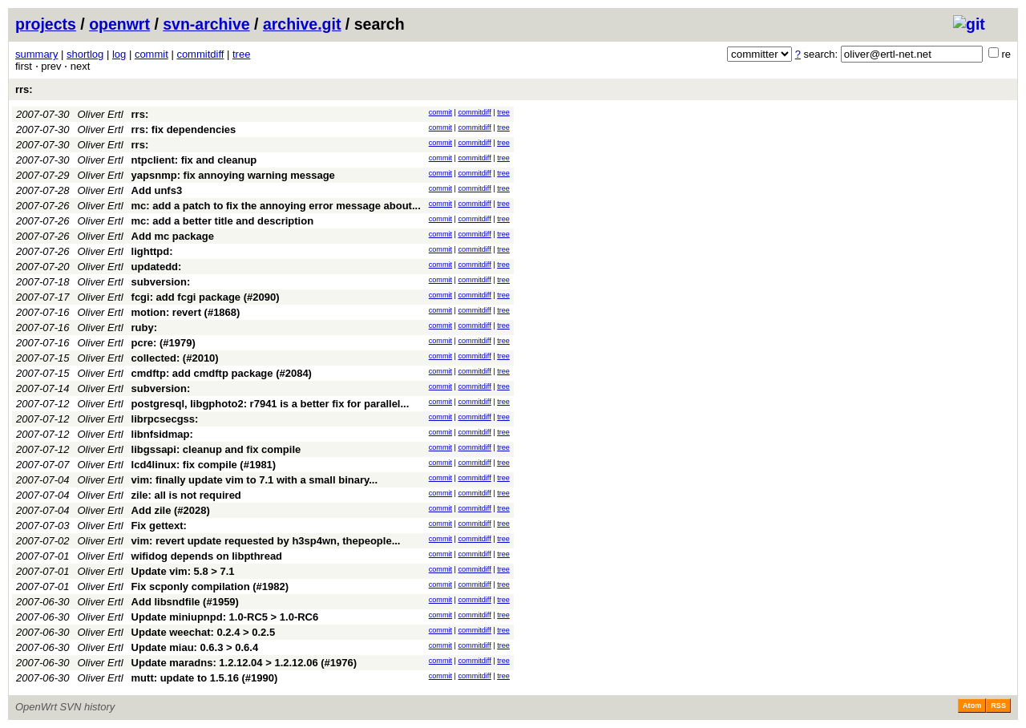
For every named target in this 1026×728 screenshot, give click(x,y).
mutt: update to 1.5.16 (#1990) (204, 678)
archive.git (302, 24)
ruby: (144, 328)
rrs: (24, 89)
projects (45, 24)
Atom (972, 706)
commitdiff (200, 54)
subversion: (161, 282)
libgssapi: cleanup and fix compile (216, 449)
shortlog (85, 54)
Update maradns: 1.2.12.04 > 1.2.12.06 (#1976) (244, 663)
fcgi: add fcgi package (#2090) (205, 297)
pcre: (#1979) (163, 343)
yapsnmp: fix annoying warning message (233, 175)
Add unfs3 (157, 190)
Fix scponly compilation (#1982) (210, 586)
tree (241, 54)
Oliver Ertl (100, 114)
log (119, 54)
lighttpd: (152, 251)
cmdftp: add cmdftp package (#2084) (221, 373)
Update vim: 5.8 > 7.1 (183, 571)
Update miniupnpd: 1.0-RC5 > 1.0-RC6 (225, 617)
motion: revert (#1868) (185, 312)
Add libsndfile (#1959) (185, 602)
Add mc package (172, 236)
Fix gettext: (159, 526)
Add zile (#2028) (170, 510)
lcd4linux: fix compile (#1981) (204, 465)
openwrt (119, 24)
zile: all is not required (186, 495)
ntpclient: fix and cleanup (194, 160)
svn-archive (206, 24)
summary (36, 54)
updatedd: (156, 267)
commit (151, 54)
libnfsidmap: (162, 434)
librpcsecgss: (165, 419)
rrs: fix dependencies (183, 129)
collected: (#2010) (175, 358)
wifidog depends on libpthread (207, 556)
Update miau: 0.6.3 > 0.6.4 (195, 647)
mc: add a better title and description (222, 221)
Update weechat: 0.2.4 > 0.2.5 (203, 632)
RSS (998, 706)
